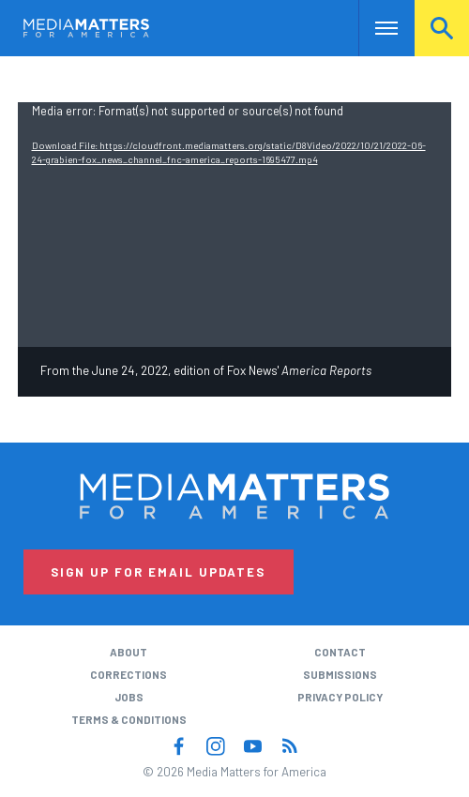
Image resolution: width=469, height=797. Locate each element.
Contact (340, 651)
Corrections (128, 674)
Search (442, 28)
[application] (235, 224)
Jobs (129, 696)
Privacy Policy (340, 696)
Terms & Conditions (129, 719)
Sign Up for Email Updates (158, 571)
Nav (372, 28)
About (128, 651)
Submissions (340, 674)
